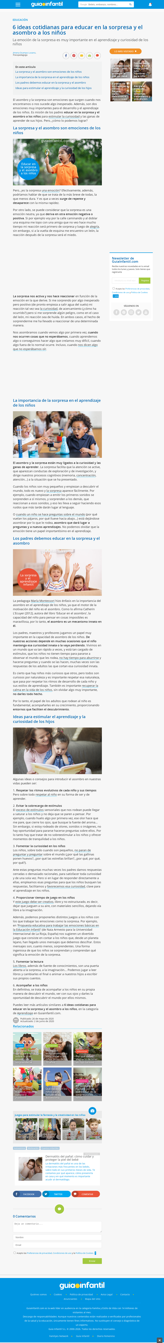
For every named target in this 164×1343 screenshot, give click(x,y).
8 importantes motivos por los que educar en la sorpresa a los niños (86, 1091)
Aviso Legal (107, 1294)
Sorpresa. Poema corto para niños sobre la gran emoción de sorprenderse (25, 1056)
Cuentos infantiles (50, 1148)
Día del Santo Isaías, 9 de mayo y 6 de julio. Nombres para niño (142, 69)
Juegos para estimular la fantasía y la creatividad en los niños (50, 1114)
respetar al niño (46, 794)
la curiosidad (48, 309)
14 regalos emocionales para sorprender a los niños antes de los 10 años (57, 1056)
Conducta (21, 1084)
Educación (20, 20)
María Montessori (43, 601)
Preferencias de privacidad (39, 1253)
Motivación (33, 1148)
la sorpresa (54, 491)
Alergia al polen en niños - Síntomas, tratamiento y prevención (142, 92)
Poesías (20, 1045)
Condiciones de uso (62, 1253)
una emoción (50, 190)
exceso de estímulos (30, 810)
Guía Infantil (82, 1336)
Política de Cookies (84, 1253)
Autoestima (52, 1045)
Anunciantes (70, 1298)
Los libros (19, 966)
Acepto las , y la (55, 1253)
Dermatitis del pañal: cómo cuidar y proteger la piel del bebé (120, 71)
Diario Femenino (106, 1336)
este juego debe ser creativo (34, 902)
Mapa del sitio (92, 1298)
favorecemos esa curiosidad (66, 886)
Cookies (58, 1294)
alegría (94, 226)
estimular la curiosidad (64, 116)
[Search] (130, 4)
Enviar (92, 1261)
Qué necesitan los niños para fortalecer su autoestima (56, 1093)
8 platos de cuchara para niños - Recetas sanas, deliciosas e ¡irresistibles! (120, 91)
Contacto (125, 1294)
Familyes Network (58, 1336)
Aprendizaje (25, 1013)
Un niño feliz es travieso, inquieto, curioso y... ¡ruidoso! (26, 1093)
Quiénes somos (38, 1294)
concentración (86, 475)
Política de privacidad (82, 1294)
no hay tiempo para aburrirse (79, 658)
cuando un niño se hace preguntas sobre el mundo (50, 514)
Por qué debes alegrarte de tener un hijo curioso (87, 1059)
